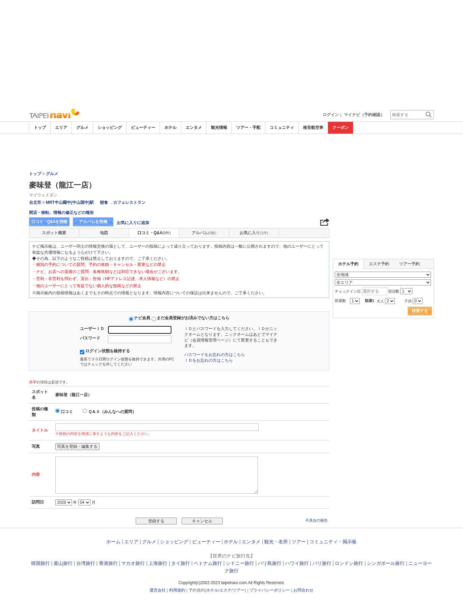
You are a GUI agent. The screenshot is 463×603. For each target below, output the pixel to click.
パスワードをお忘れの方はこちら (214, 354)
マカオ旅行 (133, 563)
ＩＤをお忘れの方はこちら (208, 360)
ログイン (331, 114)
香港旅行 (108, 563)
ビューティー (143, 127)
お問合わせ (303, 590)
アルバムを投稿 (93, 221)
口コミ (67, 411)
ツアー (299, 541)
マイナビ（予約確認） (364, 114)
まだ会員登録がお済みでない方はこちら (193, 318)
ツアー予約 (409, 264)
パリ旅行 (321, 563)
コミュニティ (282, 127)
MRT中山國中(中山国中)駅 (70, 202)
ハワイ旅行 (297, 563)
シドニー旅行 (240, 563)
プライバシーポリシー (269, 590)
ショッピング (110, 127)
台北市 (35, 202)
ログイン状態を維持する (107, 351)
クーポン (340, 127)
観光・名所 (276, 541)
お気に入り (254, 232)
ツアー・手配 (248, 127)
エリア (61, 127)
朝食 (104, 202)
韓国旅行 (40, 563)
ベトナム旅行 (208, 563)
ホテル (170, 127)
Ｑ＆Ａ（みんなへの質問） (112, 411)
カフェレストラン (129, 202)
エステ (225, 590)
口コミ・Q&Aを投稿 (49, 221)
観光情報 (219, 127)
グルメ (82, 127)
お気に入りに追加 (133, 222)
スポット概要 (54, 232)
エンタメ (194, 127)
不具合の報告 (316, 520)
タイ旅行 (180, 563)
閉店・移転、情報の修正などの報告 (61, 212)
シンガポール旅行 (386, 563)
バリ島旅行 (269, 563)
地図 (104, 232)
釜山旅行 (63, 563)
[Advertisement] (231, 54)
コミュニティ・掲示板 (333, 541)
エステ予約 (379, 264)
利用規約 (177, 590)
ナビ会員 (142, 318)
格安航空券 (313, 127)
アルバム (204, 232)
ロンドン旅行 (349, 563)
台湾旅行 (85, 563)
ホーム (113, 541)
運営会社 (157, 590)
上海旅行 (157, 563)
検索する (420, 310)
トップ (40, 127)
